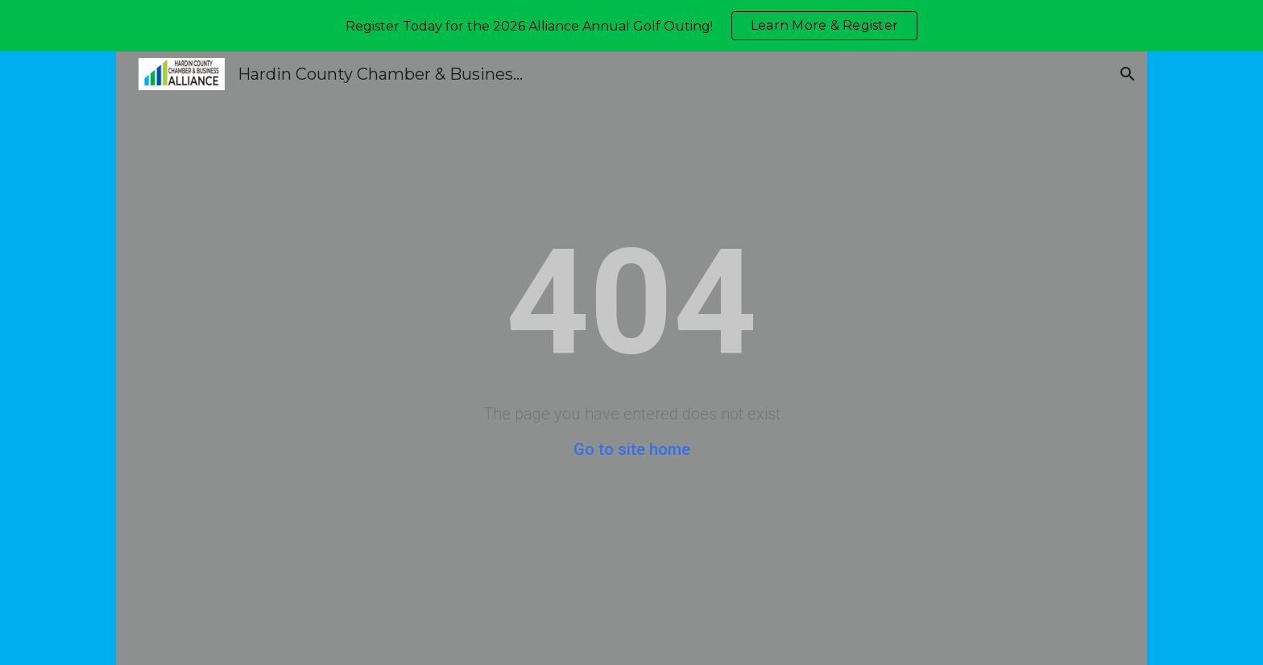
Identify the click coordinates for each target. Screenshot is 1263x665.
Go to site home (632, 449)
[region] (631, 26)
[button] (1127, 74)
